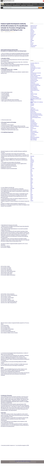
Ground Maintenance (33, 96)
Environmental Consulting (34, 84)
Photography (32, 121)
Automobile (32, 70)
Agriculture (32, 30)
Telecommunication (33, 45)
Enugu (31, 174)
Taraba (31, 198)
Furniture (31, 95)
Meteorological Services (34, 116)
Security (31, 44)
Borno (31, 167)
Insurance (32, 107)
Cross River (32, 168)
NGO (31, 41)
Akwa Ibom (32, 161)
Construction (32, 31)
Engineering (32, 35)
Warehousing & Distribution (34, 137)
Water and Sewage (33, 139)
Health (31, 39)
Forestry (31, 92)
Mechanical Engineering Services (35, 113)
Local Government (33, 28)
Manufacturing (32, 111)
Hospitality (32, 40)
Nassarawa (32, 188)
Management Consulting (34, 110)
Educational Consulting (34, 80)
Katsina (31, 182)
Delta (31, 169)
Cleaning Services (33, 74)
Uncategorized (32, 46)
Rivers (31, 195)
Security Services (33, 128)
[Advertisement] (22, 15)
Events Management (33, 87)
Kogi (31, 184)
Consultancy (3, 5)
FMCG (31, 91)
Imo (31, 177)
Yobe (31, 199)
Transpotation (32, 133)
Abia (31, 157)
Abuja (31, 158)
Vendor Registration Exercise (16, 5)
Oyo (31, 193)
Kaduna (31, 179)
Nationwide (32, 156)
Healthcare (32, 100)
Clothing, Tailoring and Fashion (35, 75)
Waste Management (33, 138)
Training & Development (34, 132)
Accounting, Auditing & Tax (34, 63)
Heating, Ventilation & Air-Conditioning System (36, 102)
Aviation (31, 29)
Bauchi (31, 163)
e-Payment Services (33, 79)
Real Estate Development (34, 126)
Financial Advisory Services (34, 90)
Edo (31, 172)
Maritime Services (33, 112)
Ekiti (31, 173)
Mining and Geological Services (35, 117)
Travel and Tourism (33, 134)
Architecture (32, 65)
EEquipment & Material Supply (35, 85)
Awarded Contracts (23, 5)
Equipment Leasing (33, 86)
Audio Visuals (32, 69)
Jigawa (31, 178)
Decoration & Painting (34, 76)
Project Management (33, 123)
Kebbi (31, 183)
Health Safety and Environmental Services (35, 99)
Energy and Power (33, 81)
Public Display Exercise (9, 5)
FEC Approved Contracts (30, 5)
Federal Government (33, 25)
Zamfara (31, 200)
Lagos (31, 187)
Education (32, 36)
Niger (31, 189)
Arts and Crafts (32, 66)
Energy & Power (33, 34)
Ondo (31, 190)
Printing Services (33, 122)
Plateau (31, 194)
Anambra (31, 162)
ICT (31, 106)
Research (32, 127)
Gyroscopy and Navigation (34, 97)
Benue (31, 166)
